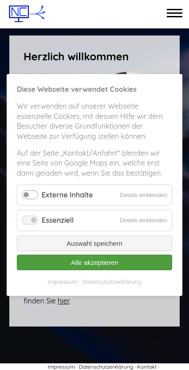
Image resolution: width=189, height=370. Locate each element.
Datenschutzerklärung (106, 366)
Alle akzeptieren (94, 262)
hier (63, 300)
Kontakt (147, 366)
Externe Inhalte (67, 194)
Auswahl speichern (94, 243)
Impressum (61, 366)
